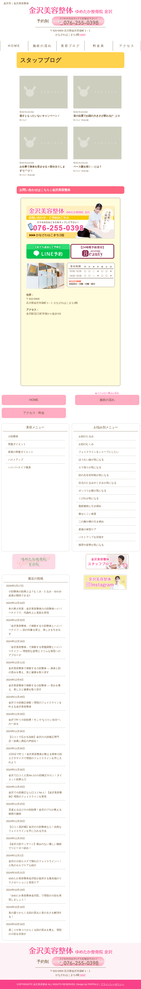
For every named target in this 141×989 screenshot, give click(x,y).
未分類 (86, 120)
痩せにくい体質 (87, 513)
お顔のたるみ (86, 436)
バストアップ (15, 459)
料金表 (98, 45)
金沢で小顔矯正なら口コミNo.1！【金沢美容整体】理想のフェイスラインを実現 (35, 794)
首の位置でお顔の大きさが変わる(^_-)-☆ (96, 115)
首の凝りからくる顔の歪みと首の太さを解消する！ (35, 914)
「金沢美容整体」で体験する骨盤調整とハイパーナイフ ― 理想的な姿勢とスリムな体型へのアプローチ (35, 651)
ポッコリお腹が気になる (92, 490)
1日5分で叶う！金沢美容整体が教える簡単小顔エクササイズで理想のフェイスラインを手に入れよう (35, 758)
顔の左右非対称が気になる (94, 475)
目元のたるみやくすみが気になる (97, 482)
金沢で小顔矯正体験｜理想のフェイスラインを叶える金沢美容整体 (35, 704)
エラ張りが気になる (90, 467)
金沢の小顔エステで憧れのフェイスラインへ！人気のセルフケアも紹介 (35, 863)
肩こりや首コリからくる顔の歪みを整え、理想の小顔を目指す (35, 931)
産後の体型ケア (87, 529)
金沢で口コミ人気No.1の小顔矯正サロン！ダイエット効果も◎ (35, 777)
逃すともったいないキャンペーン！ (40, 115)
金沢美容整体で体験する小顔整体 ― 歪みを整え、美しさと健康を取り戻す (34, 687)
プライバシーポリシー (112, 984)
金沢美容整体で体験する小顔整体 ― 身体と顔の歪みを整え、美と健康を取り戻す (34, 670)
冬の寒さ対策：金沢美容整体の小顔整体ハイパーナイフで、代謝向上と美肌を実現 (35, 610)
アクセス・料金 (33, 413)
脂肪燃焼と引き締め (90, 506)
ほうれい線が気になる (91, 459)
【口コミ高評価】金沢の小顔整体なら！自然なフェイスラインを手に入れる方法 (35, 828)
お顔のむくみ (86, 444)
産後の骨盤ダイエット (20, 451)
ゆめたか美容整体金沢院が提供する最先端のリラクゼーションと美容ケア (35, 880)
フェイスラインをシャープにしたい (99, 451)
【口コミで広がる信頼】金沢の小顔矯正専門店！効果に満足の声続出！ (34, 738)
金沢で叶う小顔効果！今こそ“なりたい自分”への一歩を (35, 721)
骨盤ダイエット (17, 444)
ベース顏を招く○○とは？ (87, 166)
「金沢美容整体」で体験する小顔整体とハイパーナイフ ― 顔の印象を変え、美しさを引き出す (35, 629)
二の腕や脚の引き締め (91, 521)
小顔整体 (13, 436)
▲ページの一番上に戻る (107, 393)
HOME (14, 45)
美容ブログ (70, 45)
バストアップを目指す (91, 537)
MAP (82, 34)
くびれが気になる (89, 498)
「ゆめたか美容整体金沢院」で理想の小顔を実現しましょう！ (35, 897)
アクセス (126, 45)
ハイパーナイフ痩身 (19, 467)
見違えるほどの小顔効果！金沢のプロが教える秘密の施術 (35, 811)
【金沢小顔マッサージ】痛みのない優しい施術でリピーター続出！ (35, 846)
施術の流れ (42, 45)
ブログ (24, 120)
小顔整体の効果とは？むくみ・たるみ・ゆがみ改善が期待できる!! (35, 593)
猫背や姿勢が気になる (91, 544)
